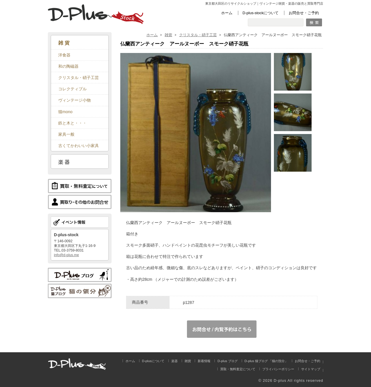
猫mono (65, 111)
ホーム (226, 13)
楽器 (174, 361)
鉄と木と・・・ (72, 123)
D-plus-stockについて (261, 13)
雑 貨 (64, 43)
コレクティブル (72, 89)
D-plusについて (153, 361)
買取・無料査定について (237, 369)
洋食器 (64, 55)
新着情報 (204, 361)
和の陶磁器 (68, 66)
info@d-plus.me (66, 255)
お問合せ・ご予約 (304, 13)
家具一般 (66, 134)
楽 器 (64, 162)
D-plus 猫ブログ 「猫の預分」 (266, 361)
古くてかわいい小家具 (78, 145)
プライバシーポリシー (278, 369)
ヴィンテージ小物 (74, 100)
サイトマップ (310, 369)
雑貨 (168, 35)
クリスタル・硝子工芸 (198, 35)
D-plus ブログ (227, 361)
